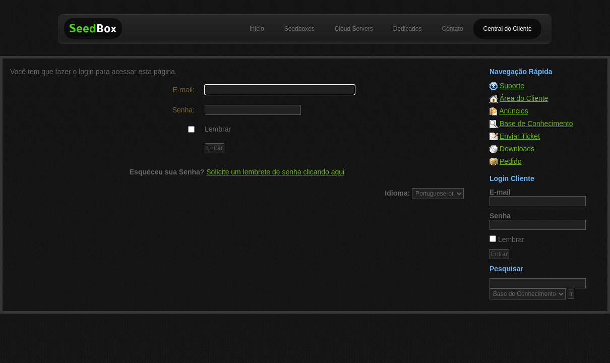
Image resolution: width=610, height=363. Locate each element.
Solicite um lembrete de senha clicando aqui (275, 172)
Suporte (512, 86)
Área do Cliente (524, 98)
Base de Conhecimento (536, 123)
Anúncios (513, 111)
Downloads (517, 149)
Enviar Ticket (520, 136)
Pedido (511, 161)
